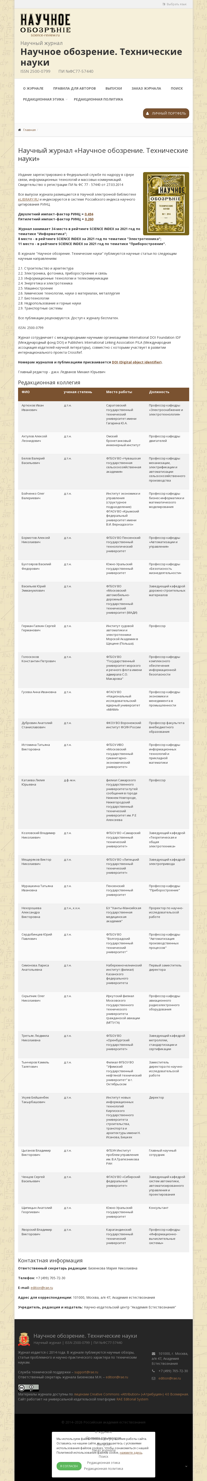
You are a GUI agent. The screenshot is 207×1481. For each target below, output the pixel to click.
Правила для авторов (74, 88)
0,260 (89, 219)
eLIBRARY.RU (28, 199)
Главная (29, 130)
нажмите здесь (131, 1452)
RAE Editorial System (132, 1399)
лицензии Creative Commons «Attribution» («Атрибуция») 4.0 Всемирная (131, 1394)
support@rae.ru (86, 1372)
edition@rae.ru (42, 1287)
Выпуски (114, 88)
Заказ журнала (146, 88)
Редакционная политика (98, 99)
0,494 (89, 214)
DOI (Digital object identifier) (137, 362)
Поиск (177, 88)
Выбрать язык (175, 4)
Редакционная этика (43, 99)
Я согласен (69, 1466)
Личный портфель (166, 113)
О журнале (33, 88)
